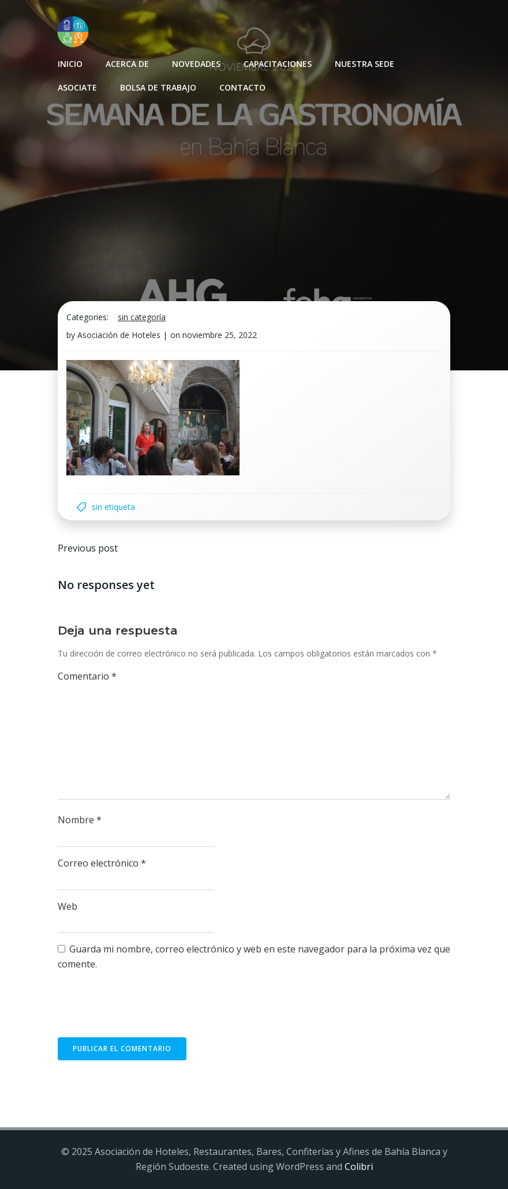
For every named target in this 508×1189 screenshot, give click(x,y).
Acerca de (127, 63)
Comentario (87, 676)
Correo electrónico (102, 863)
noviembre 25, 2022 (219, 334)
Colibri (359, 1166)
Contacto (242, 87)
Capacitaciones (278, 63)
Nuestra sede (364, 63)
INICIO (70, 63)
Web (67, 906)
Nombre (80, 819)
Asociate (77, 87)
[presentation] (145, 1009)
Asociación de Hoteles (118, 334)
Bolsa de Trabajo (158, 87)
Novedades (196, 63)
